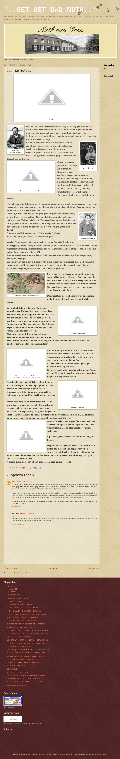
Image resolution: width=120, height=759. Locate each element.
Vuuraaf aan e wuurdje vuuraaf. (17, 598)
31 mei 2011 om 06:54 (26, 513)
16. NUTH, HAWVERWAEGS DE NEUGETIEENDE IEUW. (26, 653)
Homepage (53, 568)
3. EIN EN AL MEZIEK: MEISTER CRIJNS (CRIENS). (25, 608)
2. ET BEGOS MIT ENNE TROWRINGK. (20, 604)
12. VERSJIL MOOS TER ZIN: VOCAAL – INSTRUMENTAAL (27, 640)
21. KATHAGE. (12, 669)
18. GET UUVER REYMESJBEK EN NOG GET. (23, 659)
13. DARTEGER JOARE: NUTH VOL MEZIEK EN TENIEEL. (27, 643)
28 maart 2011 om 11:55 (24, 481)
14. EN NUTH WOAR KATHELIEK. (18, 646)
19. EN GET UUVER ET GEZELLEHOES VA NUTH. (24, 662)
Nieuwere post (10, 568)
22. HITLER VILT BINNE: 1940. (17, 672)
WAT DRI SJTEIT (13, 595)
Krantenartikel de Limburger (16, 685)
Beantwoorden (17, 506)
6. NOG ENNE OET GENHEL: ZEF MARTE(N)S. (23, 617)
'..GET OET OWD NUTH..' (50, 10)
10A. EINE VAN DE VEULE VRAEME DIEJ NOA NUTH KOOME (28, 633)
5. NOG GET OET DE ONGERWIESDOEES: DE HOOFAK (26, 614)
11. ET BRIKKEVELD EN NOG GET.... (20, 637)
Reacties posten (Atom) (22, 573)
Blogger (104, 754)
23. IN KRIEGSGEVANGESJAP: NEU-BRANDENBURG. (26, 675)
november (11, 589)
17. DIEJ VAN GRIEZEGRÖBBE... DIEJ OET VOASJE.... (26, 656)
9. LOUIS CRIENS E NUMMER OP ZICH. (21, 627)
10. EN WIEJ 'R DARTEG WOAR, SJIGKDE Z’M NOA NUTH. (27, 630)
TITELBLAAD (11, 592)
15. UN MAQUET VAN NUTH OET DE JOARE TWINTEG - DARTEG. (30, 650)
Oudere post (94, 568)
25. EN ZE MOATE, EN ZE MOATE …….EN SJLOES (25, 682)
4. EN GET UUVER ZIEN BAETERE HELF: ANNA (24, 611)
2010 (8, 586)
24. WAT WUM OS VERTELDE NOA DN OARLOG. (24, 679)
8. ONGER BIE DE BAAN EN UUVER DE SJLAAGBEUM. (26, 624)
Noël (13, 481)
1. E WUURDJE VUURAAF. (16, 601)
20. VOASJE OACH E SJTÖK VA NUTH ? (21, 666)
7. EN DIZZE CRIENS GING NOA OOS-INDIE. (22, 621)
